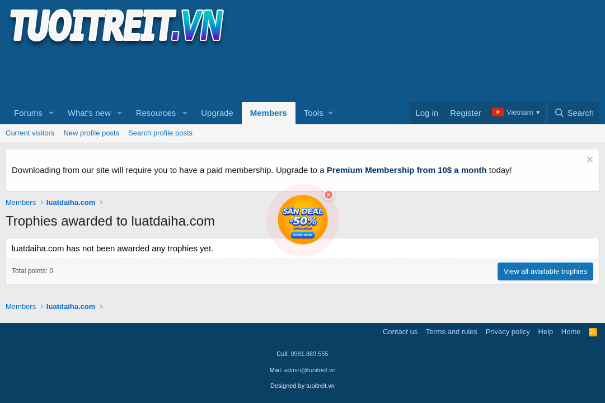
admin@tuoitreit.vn (310, 370)
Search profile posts (160, 133)
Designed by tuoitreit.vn (302, 385)
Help (546, 331)
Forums (28, 113)
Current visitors (30, 133)
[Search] (573, 113)
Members (268, 113)
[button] (51, 113)
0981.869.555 (309, 353)
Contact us (400, 331)
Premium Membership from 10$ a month (407, 170)
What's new (89, 113)
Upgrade (217, 113)
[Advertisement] (209, 73)
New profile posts (91, 133)
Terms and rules (451, 331)
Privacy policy (508, 331)
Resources (156, 113)
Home (571, 331)
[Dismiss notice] (588, 161)
